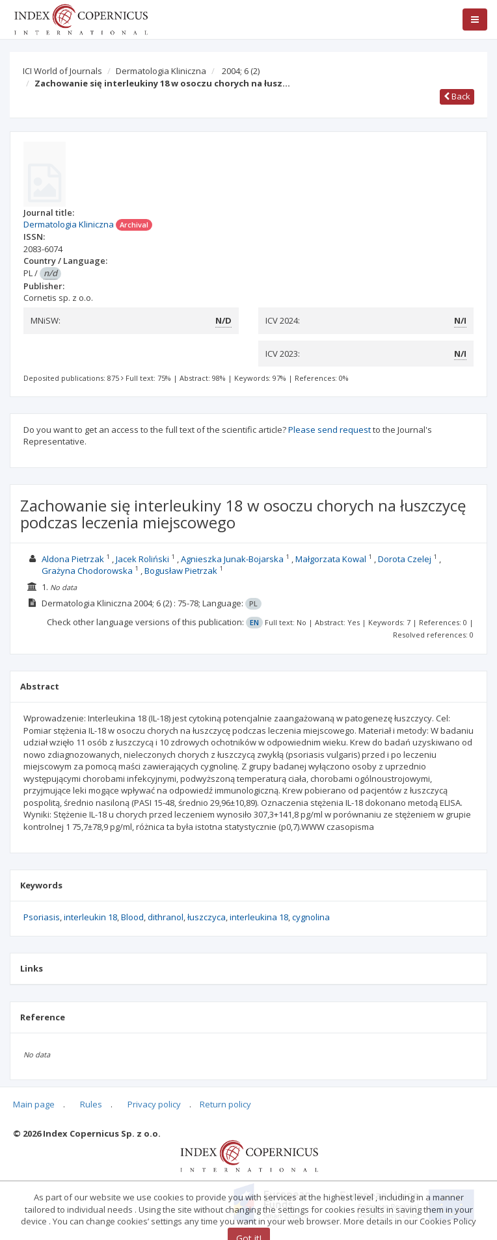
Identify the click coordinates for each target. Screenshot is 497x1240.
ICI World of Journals (62, 71)
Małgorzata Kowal (330, 559)
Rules (91, 1104)
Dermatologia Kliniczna (161, 71)
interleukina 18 (259, 917)
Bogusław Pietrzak (180, 570)
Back (457, 96)
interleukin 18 (90, 917)
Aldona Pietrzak (73, 559)
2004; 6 (241, 71)
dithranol (165, 917)
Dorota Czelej (404, 559)
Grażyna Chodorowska (87, 570)
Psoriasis (41, 917)
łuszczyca (206, 917)
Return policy (225, 1104)
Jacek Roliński (142, 559)
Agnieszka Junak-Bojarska (232, 559)
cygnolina (311, 917)
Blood (132, 917)
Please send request (329, 429)
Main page (34, 1104)
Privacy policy (154, 1104)
